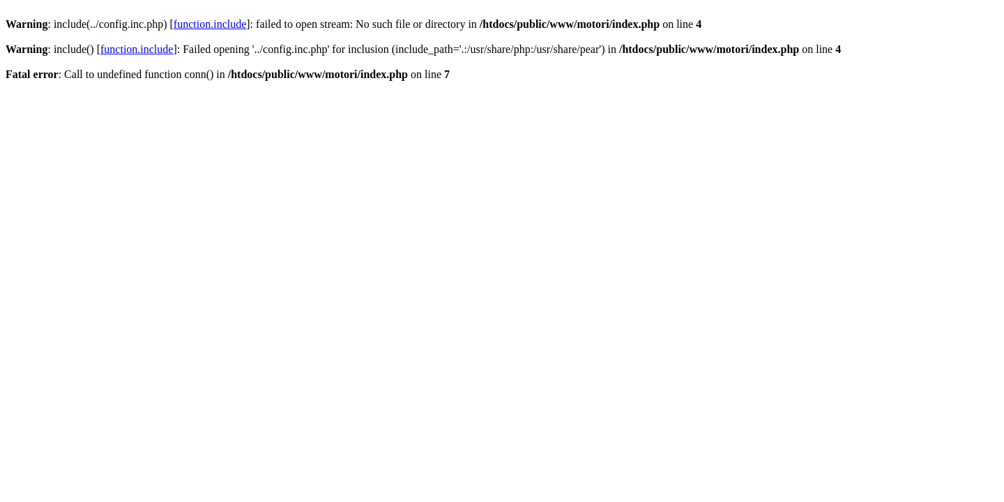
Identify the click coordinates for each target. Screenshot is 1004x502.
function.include (210, 24)
